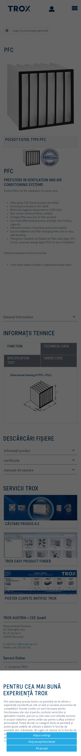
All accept (42, 748)
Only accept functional (41, 741)
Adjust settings (41, 735)
